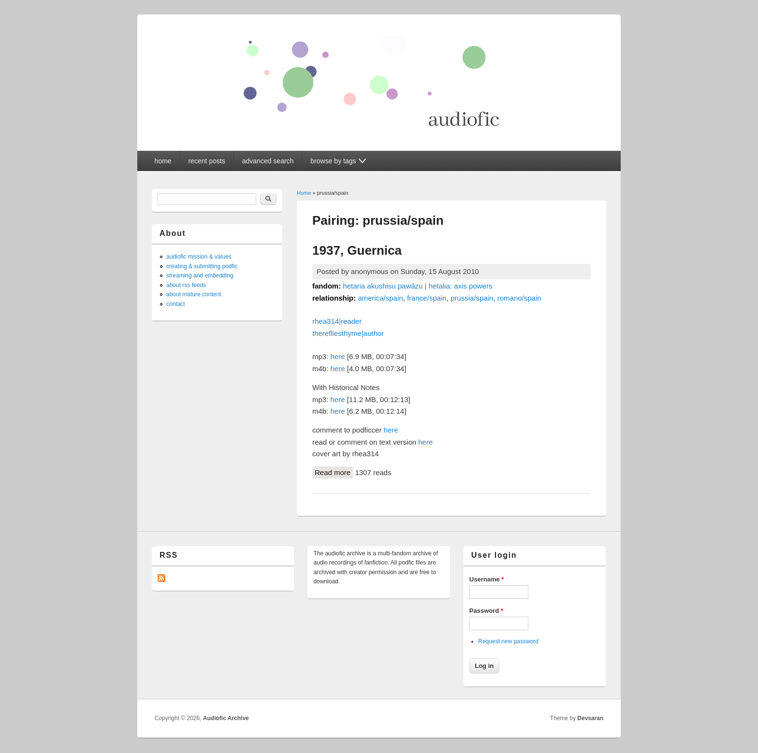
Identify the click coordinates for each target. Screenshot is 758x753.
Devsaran (590, 718)
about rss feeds (186, 285)
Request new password (508, 641)
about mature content (193, 294)
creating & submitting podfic (201, 266)
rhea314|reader (337, 321)
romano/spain (519, 298)
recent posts (207, 161)
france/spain (427, 298)
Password (486, 610)
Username (486, 579)
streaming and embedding (199, 275)
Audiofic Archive (226, 718)
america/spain (380, 298)
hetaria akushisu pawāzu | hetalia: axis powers (417, 286)
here (338, 356)
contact (175, 304)
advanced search (268, 161)
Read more (334, 472)
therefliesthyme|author (348, 333)
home (163, 161)
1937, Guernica (357, 250)
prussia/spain (472, 298)
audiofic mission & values (199, 256)
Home (304, 193)
